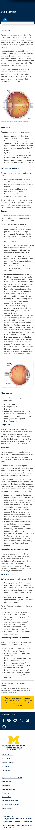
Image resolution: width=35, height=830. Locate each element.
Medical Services (7, 755)
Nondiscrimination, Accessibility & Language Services (17, 819)
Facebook (3, 720)
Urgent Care (6, 793)
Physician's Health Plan (10, 801)
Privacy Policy (7, 821)
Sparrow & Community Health (12, 778)
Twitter (21, 720)
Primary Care (6, 782)
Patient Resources (8, 763)
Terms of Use (12, 693)
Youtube (15, 720)
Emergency (6, 785)
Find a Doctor (6, 759)
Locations (5, 766)
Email (4, 727)
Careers (4, 774)
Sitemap (18, 821)
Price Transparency (8, 789)
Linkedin (9, 720)
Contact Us (6, 770)
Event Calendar (7, 808)
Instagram (27, 720)
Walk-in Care (6, 797)
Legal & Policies (8, 816)
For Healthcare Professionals (11, 804)
